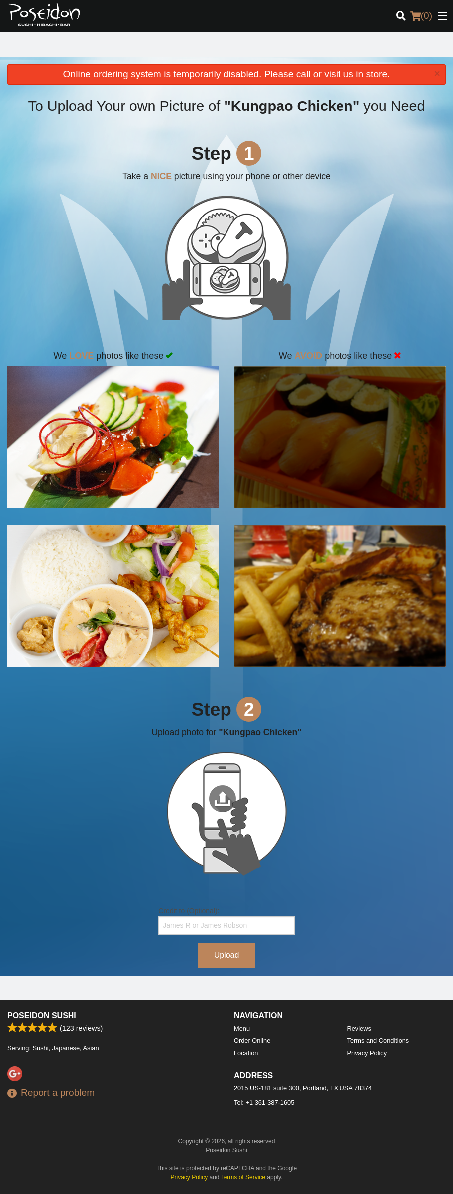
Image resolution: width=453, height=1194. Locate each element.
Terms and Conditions (378, 1040)
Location (246, 1053)
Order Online (252, 1040)
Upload (226, 955)
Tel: (264, 1102)
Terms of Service (243, 1177)
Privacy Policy (367, 1053)
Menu (242, 1028)
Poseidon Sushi (41, 1015)
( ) (421, 15)
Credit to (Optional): (226, 921)
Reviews (359, 1028)
